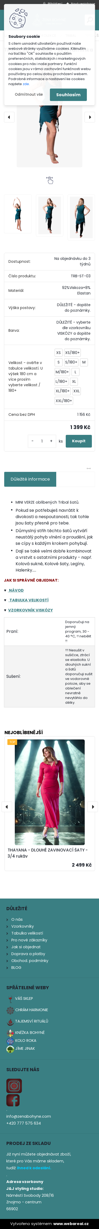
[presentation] (9, 117)
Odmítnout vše (29, 94)
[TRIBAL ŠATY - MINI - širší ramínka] (49, 112)
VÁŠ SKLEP (24, 998)
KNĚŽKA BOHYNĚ (30, 1032)
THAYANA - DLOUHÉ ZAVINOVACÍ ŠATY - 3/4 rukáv (48, 853)
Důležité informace (30, 479)
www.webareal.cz (71, 1223)
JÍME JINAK (25, 1048)
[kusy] (42, 441)
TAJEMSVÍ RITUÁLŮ (31, 1021)
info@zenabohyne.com (28, 1116)
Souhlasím (68, 95)
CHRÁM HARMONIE (31, 1009)
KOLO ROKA (25, 1040)
